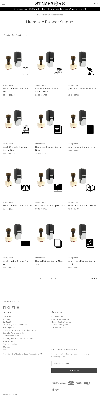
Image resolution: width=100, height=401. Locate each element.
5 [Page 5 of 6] (51, 279)
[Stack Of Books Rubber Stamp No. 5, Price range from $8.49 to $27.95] (50, 63)
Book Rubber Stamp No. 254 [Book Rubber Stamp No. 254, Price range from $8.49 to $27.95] (15, 262)
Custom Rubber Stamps (61, 319)
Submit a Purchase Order (13, 333)
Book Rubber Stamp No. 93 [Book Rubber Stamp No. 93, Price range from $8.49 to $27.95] (82, 205)
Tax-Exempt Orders (11, 336)
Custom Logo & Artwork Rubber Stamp (19, 330)
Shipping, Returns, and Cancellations (19, 338)
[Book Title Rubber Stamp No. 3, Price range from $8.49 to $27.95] (50, 121)
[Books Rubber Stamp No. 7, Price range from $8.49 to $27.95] (50, 235)
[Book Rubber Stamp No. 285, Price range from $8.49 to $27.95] (17, 63)
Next (94, 279)
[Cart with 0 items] (96, 3)
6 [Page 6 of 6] (55, 279)
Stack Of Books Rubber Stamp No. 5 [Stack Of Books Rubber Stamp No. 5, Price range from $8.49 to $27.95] (47, 90)
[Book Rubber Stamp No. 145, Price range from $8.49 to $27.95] (50, 180)
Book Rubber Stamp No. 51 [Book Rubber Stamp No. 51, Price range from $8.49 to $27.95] (82, 147)
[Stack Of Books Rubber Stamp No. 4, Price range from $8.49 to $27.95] (17, 121)
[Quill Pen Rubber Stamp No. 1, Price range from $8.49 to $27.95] (82, 63)
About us (6, 319)
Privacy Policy (9, 341)
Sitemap (6, 347)
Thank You (7, 316)
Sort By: (7, 35)
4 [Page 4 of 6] (47, 279)
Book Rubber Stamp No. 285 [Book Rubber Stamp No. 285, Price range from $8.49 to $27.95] (15, 90)
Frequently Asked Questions (15, 325)
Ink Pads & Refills (59, 327)
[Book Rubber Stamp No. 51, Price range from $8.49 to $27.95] (82, 121)
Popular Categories (59, 325)
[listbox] (20, 35)
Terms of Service (10, 344)
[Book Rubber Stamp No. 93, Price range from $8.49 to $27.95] (82, 180)
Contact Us (7, 322)
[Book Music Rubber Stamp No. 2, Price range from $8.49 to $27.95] (82, 235)
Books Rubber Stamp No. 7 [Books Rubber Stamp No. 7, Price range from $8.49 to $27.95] (49, 261)
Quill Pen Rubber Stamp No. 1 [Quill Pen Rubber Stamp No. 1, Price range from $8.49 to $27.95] (82, 90)
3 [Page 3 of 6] (44, 279)
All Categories (8, 327)
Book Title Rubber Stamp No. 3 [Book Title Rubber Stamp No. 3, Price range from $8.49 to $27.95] (48, 148)
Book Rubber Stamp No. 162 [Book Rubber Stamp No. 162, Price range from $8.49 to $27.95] (17, 205)
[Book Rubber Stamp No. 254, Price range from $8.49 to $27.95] (17, 235)
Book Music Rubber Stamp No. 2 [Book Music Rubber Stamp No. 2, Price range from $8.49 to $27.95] (82, 262)
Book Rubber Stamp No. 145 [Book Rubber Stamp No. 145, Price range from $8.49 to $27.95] (50, 205)
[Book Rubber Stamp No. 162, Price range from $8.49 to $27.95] (17, 180)
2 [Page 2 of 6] (40, 279)
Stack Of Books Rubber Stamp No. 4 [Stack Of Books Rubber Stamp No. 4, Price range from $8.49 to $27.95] (15, 148)
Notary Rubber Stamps (61, 322)
